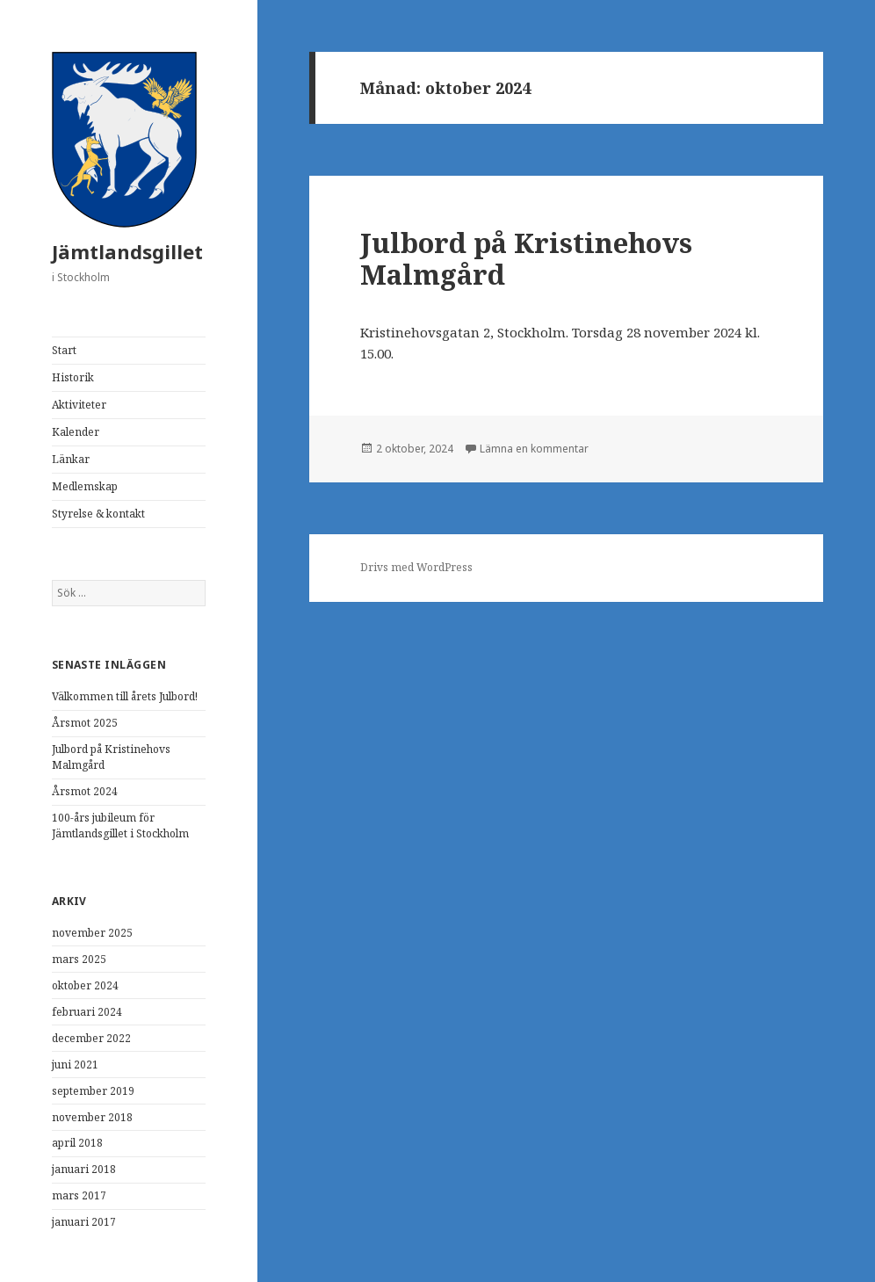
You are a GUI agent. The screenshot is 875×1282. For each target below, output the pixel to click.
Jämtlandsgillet (127, 251)
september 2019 (93, 1090)
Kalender (75, 431)
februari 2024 (87, 1011)
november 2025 (92, 932)
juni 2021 (75, 1064)
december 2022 (91, 1038)
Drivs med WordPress (416, 567)
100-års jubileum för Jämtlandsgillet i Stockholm (120, 825)
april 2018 (77, 1142)
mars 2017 (79, 1195)
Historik (73, 377)
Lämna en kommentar (534, 448)
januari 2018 (84, 1169)
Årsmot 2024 (85, 791)
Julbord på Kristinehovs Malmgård (526, 258)
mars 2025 (79, 959)
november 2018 (92, 1117)
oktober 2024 (85, 985)
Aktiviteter (79, 404)
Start (64, 350)
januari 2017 (84, 1221)
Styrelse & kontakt (98, 513)
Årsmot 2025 (85, 722)
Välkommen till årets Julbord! (125, 696)
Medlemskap (85, 486)
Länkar (71, 459)
